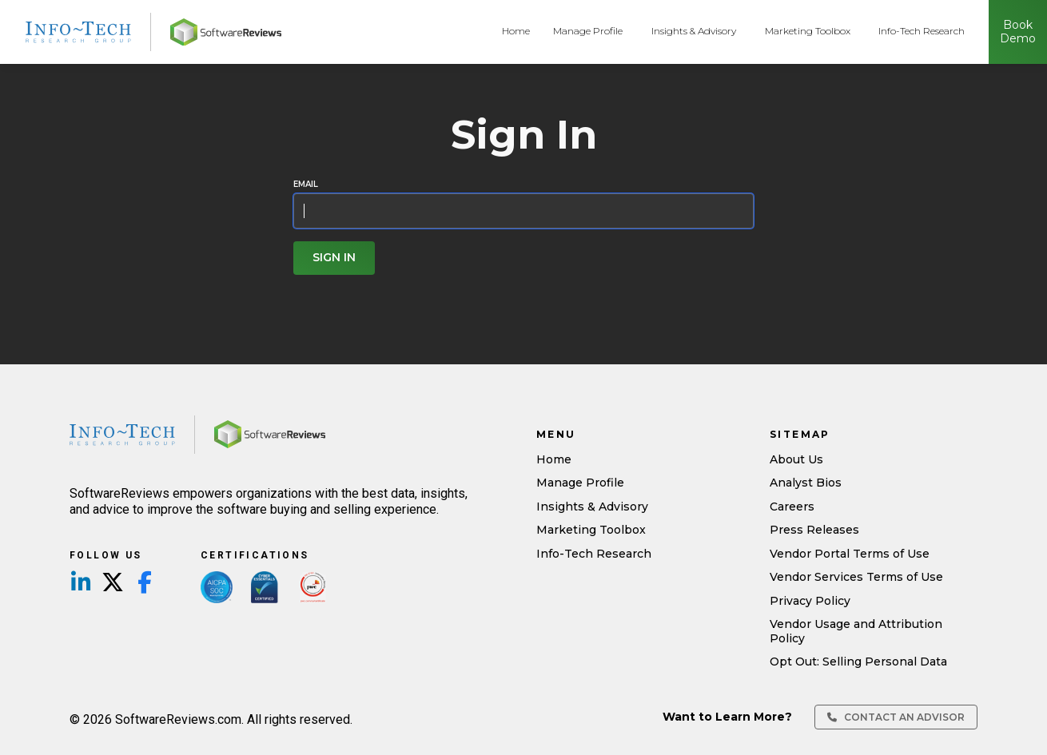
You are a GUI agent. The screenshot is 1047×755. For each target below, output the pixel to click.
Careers (792, 506)
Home (516, 31)
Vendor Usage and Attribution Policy (856, 631)
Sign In (334, 257)
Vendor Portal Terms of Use (850, 553)
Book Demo (1018, 32)
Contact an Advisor (896, 717)
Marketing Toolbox (807, 31)
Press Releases (814, 530)
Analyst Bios (806, 482)
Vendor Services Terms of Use (856, 577)
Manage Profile (588, 31)
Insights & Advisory (693, 31)
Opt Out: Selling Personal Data (858, 661)
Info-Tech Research (921, 31)
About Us (796, 459)
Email (305, 185)
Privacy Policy (810, 601)
